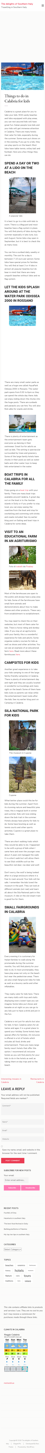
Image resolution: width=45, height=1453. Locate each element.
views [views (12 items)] (28, 1281)
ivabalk (19, 566)
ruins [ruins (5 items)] (18, 1276)
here (11, 651)
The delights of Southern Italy (17, 3)
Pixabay (29, 566)
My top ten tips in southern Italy (16, 1234)
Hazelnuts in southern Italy (14, 1218)
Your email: (9, 1175)
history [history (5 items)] (7, 1271)
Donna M (30, 84)
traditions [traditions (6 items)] (9, 1281)
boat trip (24, 490)
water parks (32, 86)
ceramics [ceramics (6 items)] (21, 1265)
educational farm (22, 86)
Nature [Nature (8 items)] (8, 1276)
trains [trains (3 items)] (18, 1281)
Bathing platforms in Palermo (15, 1229)
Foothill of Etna (10, 1213)
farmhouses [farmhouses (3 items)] (32, 1265)
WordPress (30, 1447)
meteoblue (9, 1383)
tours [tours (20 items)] (27, 1276)
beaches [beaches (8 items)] (9, 1265)
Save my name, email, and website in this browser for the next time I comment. (21, 1151)
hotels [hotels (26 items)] (19, 1271)
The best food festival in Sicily (16, 1223)
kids (36, 84)
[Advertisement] (22, 34)
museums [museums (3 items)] (30, 1270)
